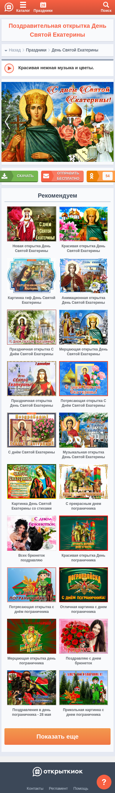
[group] (57, 68)
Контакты (35, 788)
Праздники (36, 50)
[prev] (7, 122)
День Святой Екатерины (75, 50)
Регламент (58, 788)
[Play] (9, 68)
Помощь (80, 788)
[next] (107, 122)
